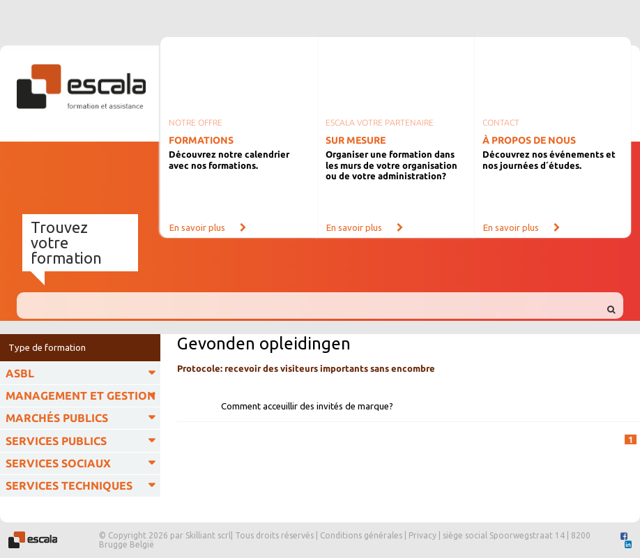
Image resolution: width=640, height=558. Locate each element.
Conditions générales (361, 535)
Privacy (422, 535)
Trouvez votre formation (66, 242)
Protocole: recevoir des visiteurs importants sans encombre (306, 368)
